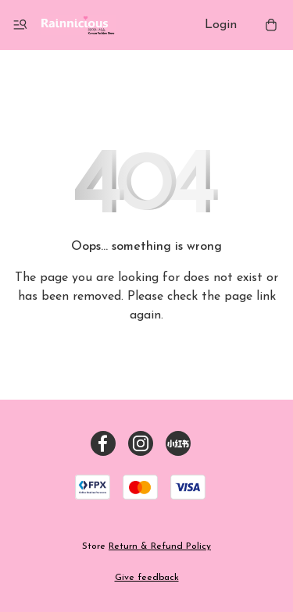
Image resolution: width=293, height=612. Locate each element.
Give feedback (147, 577)
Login (221, 25)
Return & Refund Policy (160, 546)
